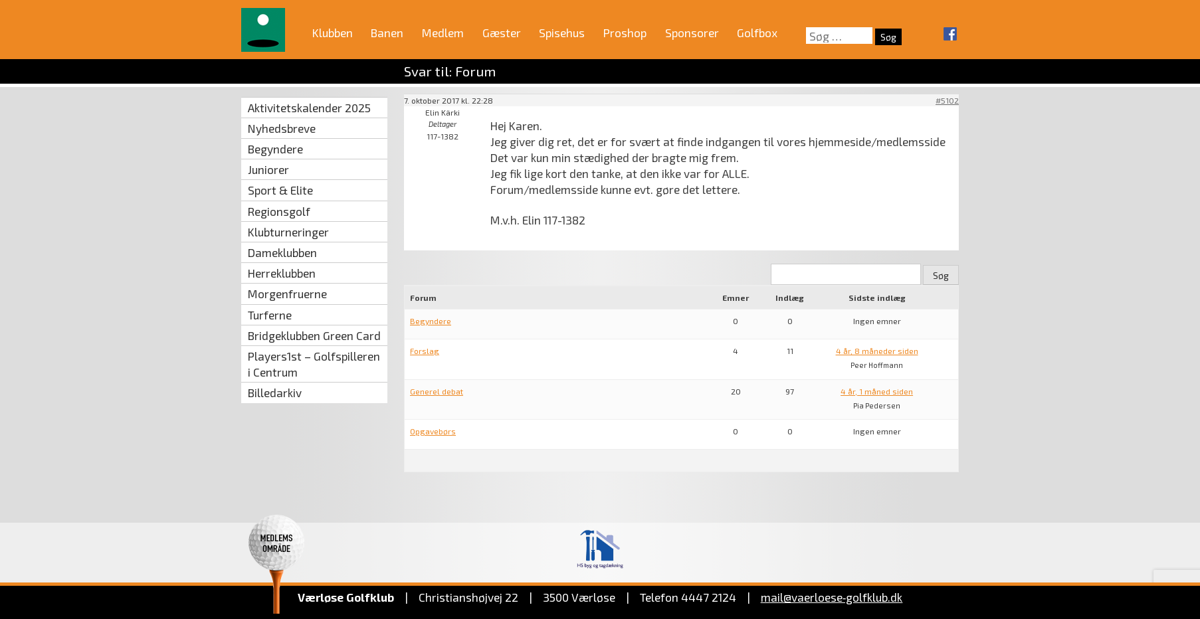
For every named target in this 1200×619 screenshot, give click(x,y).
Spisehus (562, 32)
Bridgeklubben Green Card (314, 335)
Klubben (332, 32)
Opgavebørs (433, 431)
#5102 (947, 100)
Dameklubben (282, 252)
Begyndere (275, 148)
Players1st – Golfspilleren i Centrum (314, 364)
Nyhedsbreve (282, 128)
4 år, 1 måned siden (877, 391)
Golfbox (757, 32)
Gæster (501, 32)
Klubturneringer (288, 231)
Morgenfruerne (287, 293)
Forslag (424, 350)
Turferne (270, 314)
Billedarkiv (275, 392)
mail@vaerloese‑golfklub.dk (832, 597)
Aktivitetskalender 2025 (309, 107)
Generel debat (436, 391)
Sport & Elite (280, 190)
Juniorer (268, 169)
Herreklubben (282, 273)
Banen (387, 32)
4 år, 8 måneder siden (877, 350)
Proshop (625, 32)
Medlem (443, 32)
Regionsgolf (279, 211)
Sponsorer (692, 32)
